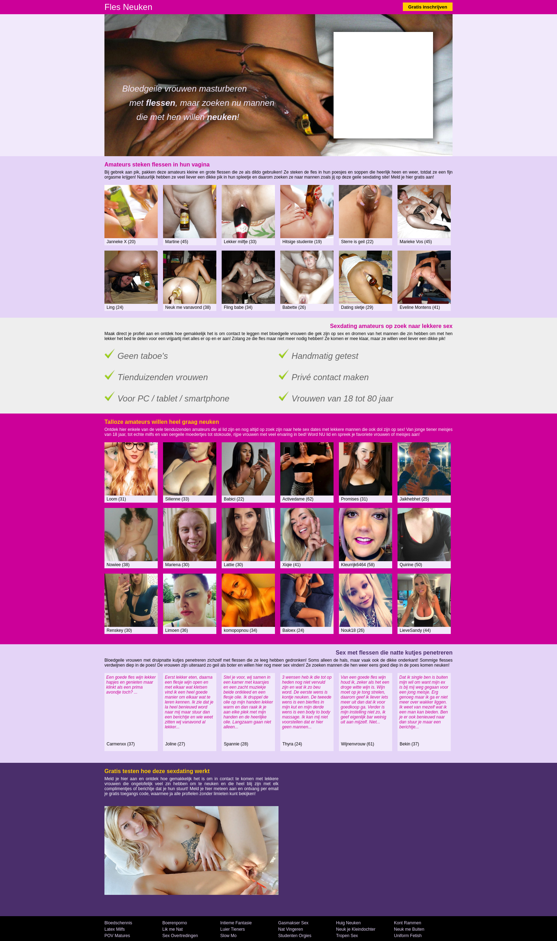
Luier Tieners (232, 929)
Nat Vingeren (290, 929)
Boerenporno (174, 922)
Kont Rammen (407, 922)
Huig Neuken (348, 922)
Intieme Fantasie (236, 922)
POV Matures (117, 935)
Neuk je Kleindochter (355, 929)
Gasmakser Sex (293, 922)
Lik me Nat (172, 929)
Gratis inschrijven (427, 7)
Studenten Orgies (294, 935)
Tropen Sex (347, 935)
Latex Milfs (114, 929)
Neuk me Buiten (409, 929)
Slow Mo (228, 935)
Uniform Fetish (408, 935)
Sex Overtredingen (180, 935)
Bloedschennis (118, 922)
